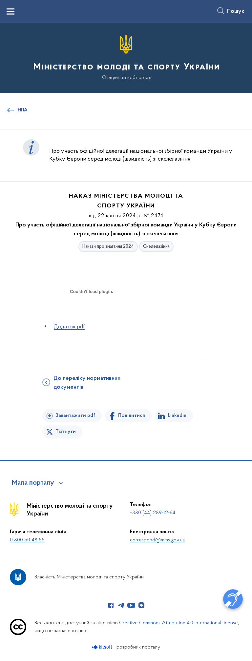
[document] (91, 314)
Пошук (235, 11)
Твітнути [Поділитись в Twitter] (65, 431)
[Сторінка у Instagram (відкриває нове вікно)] (141, 605)
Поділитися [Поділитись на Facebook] (131, 415)
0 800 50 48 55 (27, 540)
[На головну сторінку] (126, 57)
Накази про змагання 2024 (108, 246)
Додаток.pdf (69, 327)
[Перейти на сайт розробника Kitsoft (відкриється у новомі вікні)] (102, 647)
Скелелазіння (156, 246)
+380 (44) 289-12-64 (152, 512)
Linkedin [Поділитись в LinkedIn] (177, 415)
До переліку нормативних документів (86, 383)
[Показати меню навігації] (10, 11)
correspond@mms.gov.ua (157, 540)
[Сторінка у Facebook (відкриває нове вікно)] (111, 605)
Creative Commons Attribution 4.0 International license (178, 623)
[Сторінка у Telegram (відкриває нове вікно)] (121, 605)
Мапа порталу (33, 483)
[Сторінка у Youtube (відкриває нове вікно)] (131, 605)
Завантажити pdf (75, 415)
